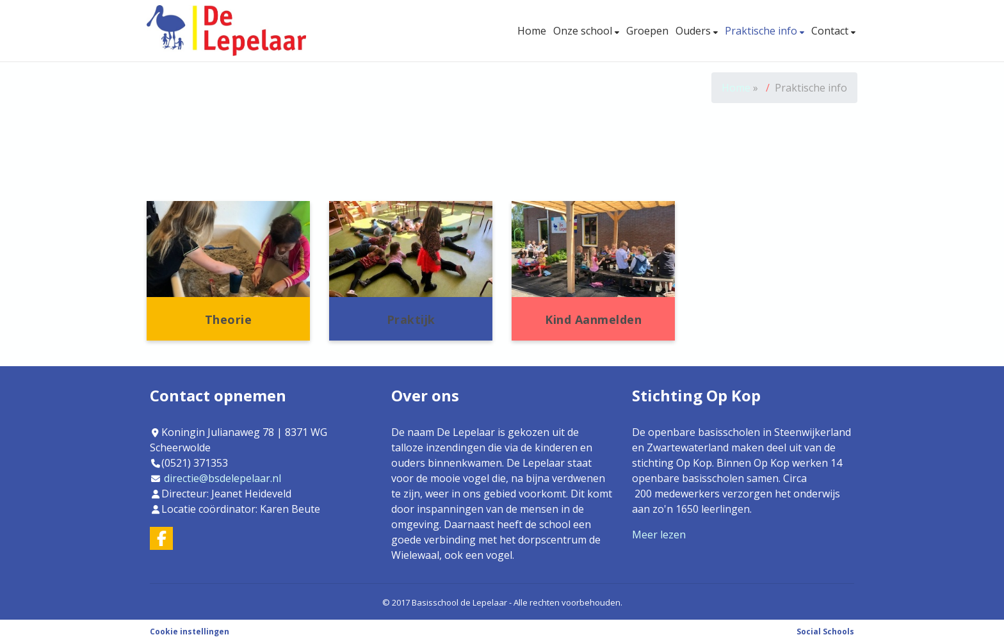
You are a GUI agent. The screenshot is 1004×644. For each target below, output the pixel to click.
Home (531, 31)
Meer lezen (659, 534)
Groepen (647, 31)
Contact (831, 31)
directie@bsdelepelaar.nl (222, 478)
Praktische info (762, 31)
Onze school (584, 31)
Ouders (694, 31)
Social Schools (825, 631)
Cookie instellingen (189, 631)
